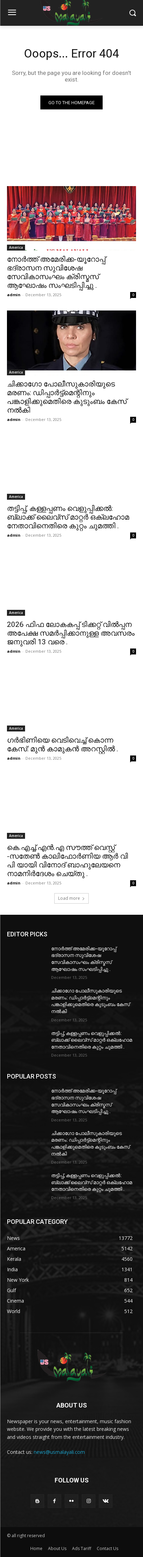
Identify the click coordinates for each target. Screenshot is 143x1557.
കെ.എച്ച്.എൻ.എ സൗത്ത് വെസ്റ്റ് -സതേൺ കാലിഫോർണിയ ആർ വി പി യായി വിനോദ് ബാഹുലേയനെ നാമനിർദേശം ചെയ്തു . (67, 860)
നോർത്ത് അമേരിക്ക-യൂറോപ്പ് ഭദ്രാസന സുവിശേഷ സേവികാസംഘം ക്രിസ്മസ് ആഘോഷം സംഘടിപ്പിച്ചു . (56, 272)
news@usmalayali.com (59, 1452)
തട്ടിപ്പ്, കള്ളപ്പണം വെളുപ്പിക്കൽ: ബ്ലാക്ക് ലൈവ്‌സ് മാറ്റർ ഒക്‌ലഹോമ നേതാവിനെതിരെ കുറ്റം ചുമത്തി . (68, 517)
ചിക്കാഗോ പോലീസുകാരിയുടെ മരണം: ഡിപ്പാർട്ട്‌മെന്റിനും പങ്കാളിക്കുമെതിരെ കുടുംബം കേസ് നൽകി (67, 397)
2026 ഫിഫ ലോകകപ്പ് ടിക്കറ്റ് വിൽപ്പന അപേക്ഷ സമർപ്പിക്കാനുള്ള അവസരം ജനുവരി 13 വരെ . (71, 633)
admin (14, 294)
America (16, 247)
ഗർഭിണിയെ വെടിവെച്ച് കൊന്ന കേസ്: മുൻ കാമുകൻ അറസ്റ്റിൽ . (62, 744)
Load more (71, 898)
